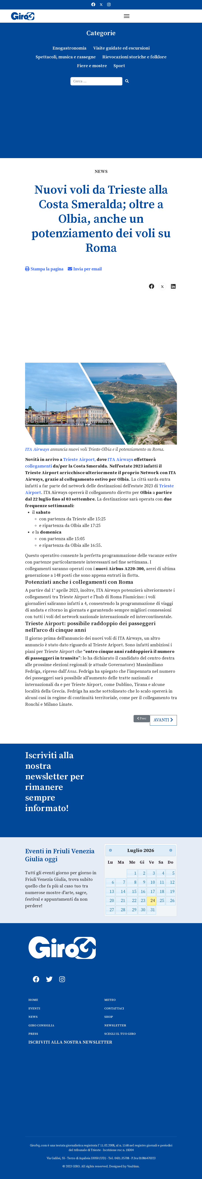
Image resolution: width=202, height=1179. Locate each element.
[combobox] (96, 81)
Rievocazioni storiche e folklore (134, 57)
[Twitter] (101, 4)
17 (153, 891)
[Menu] (126, 16)
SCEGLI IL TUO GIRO (120, 1034)
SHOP (108, 1017)
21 (123, 901)
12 (172, 882)
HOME (33, 1000)
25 (162, 901)
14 (123, 891)
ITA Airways (37, 449)
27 (112, 910)
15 (134, 891)
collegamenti (38, 466)
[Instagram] (109, 4)
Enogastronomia (69, 48)
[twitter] (48, 974)
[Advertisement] (101, 118)
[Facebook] (93, 4)
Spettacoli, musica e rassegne (66, 57)
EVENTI (34, 1009)
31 (153, 910)
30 (143, 910)
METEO (110, 1000)
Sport (119, 66)
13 (112, 891)
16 (143, 891)
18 (162, 891)
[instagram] (61, 974)
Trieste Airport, (79, 459)
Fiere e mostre (92, 66)
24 (153, 901)
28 (123, 910)
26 (172, 901)
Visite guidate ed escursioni (121, 48)
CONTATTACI (114, 1009)
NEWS (33, 1017)
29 (134, 910)
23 (143, 901)
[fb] (35, 974)
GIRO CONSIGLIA (41, 1025)
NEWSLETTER (115, 1025)
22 (134, 901)
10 (153, 882)
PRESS (33, 1034)
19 (172, 891)
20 (112, 901)
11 (162, 882)
